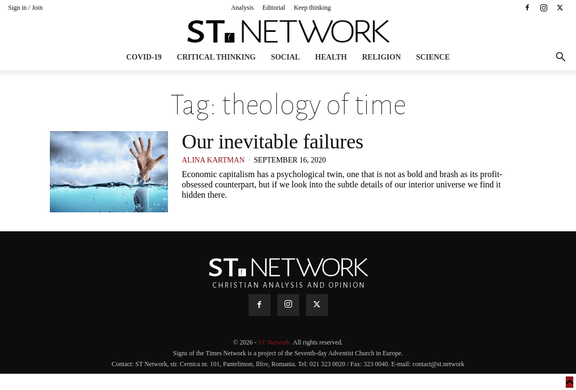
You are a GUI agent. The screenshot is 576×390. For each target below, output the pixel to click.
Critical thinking (216, 57)
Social (285, 57)
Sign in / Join (25, 7)
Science (433, 57)
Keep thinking (312, 7)
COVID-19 (143, 57)
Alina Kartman (213, 160)
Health (331, 57)
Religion (381, 57)
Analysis (242, 7)
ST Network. (275, 342)
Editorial (273, 7)
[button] (560, 58)
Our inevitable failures (273, 141)
